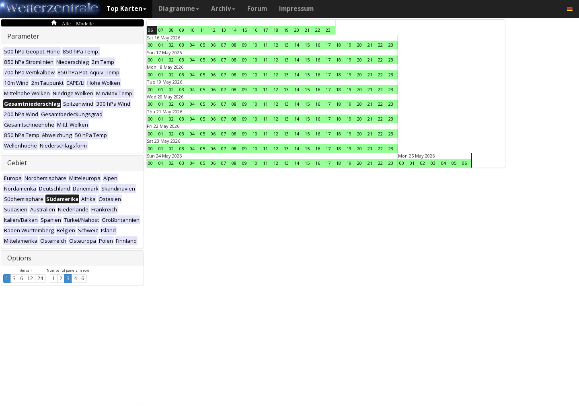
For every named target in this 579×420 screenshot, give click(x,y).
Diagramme (178, 8)
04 (192, 45)
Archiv (223, 8)
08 (171, 30)
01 (160, 45)
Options (19, 258)
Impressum (296, 8)
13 (223, 30)
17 (265, 30)
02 (171, 45)
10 (192, 30)
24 (40, 278)
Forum (257, 8)
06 (150, 30)
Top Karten (126, 8)
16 (255, 30)
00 (150, 45)
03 (181, 45)
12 (30, 278)
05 (202, 45)
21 (307, 30)
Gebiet (17, 162)
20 (296, 30)
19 (286, 30)
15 (244, 30)
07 (160, 30)
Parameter (23, 36)
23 (328, 30)
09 (181, 30)
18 (275, 30)
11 (202, 30)
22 (317, 30)
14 (234, 30)
